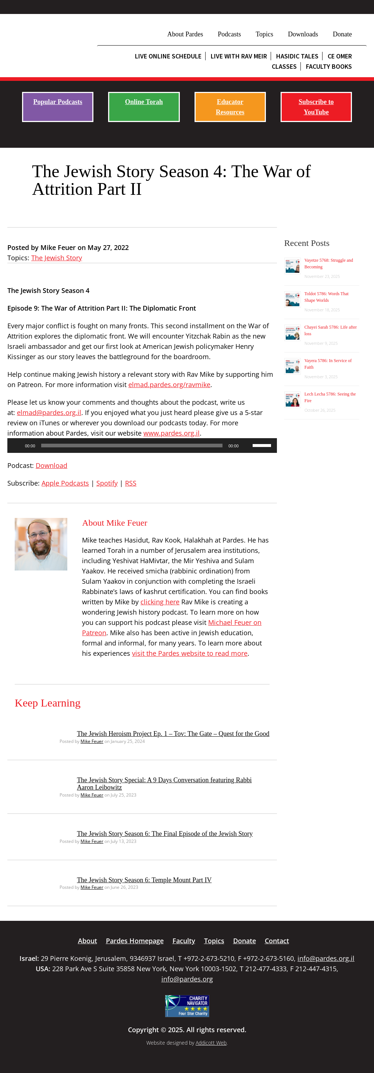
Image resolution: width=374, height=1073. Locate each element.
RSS (130, 483)
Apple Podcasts (65, 483)
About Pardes (185, 34)
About (87, 940)
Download (51, 465)
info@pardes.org (187, 978)
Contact (277, 940)
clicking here (159, 601)
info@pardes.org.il (326, 958)
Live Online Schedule (168, 56)
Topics (264, 34)
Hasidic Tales (297, 56)
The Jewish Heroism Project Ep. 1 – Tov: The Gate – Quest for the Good (173, 733)
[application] (142, 445)
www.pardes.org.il (171, 433)
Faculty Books (329, 66)
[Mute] (246, 445)
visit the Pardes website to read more (189, 653)
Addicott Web (211, 1042)
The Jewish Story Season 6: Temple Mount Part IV (144, 880)
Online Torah (144, 101)
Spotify (107, 483)
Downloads (303, 34)
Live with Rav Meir (239, 56)
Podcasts (229, 34)
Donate (342, 34)
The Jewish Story (56, 257)
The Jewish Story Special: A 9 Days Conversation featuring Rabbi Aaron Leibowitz (164, 783)
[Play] (17, 445)
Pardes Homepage (135, 940)
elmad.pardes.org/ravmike (169, 384)
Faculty (183, 940)
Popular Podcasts (57, 101)
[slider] (132, 445)
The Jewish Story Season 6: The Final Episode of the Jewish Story (165, 833)
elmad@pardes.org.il (49, 412)
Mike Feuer (92, 741)
